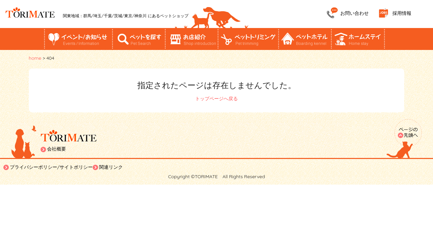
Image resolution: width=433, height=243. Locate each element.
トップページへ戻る (216, 99)
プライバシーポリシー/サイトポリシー (51, 167)
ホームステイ (358, 39)
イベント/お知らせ (78, 39)
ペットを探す (139, 39)
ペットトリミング (248, 39)
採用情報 (401, 13)
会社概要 (56, 149)
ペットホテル (305, 39)
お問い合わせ (354, 13)
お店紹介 (192, 39)
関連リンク (111, 167)
